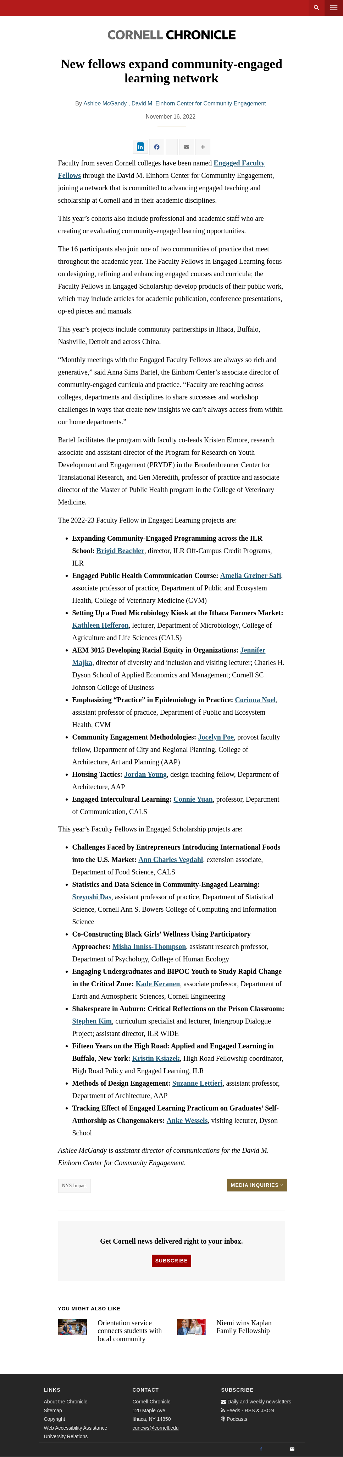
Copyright (54, 1419)
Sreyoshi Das (91, 897)
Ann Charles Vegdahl (170, 859)
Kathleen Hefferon (100, 625)
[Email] (292, 1449)
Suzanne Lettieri (197, 1083)
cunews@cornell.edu (155, 1428)
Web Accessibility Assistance (75, 1428)
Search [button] (317, 8)
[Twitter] (277, 1449)
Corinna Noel (255, 700)
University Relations (66, 1436)
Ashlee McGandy (105, 103)
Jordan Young (145, 774)
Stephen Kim (92, 1021)
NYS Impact (74, 1185)
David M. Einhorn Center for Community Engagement (199, 103)
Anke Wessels (187, 1120)
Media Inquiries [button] (257, 1185)
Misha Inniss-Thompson (149, 946)
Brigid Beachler (120, 551)
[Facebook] (261, 1449)
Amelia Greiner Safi (250, 575)
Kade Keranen (157, 984)
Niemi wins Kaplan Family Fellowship (244, 1327)
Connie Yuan (192, 799)
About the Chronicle (66, 1401)
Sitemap (53, 1410)
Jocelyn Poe (216, 737)
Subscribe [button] (171, 1261)
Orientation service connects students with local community (130, 1331)
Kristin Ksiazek (156, 1058)
